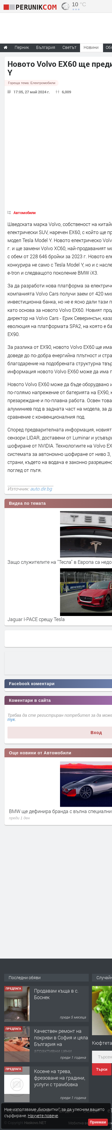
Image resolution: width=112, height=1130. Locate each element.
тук (11, 719)
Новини (91, 47)
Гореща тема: (31, 83)
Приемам (98, 1122)
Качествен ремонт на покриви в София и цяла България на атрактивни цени (61, 1041)
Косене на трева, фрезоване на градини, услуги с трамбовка (59, 1078)
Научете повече (43, 1115)
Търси (101, 1069)
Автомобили (24, 212)
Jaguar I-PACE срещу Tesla (36, 619)
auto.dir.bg (41, 489)
